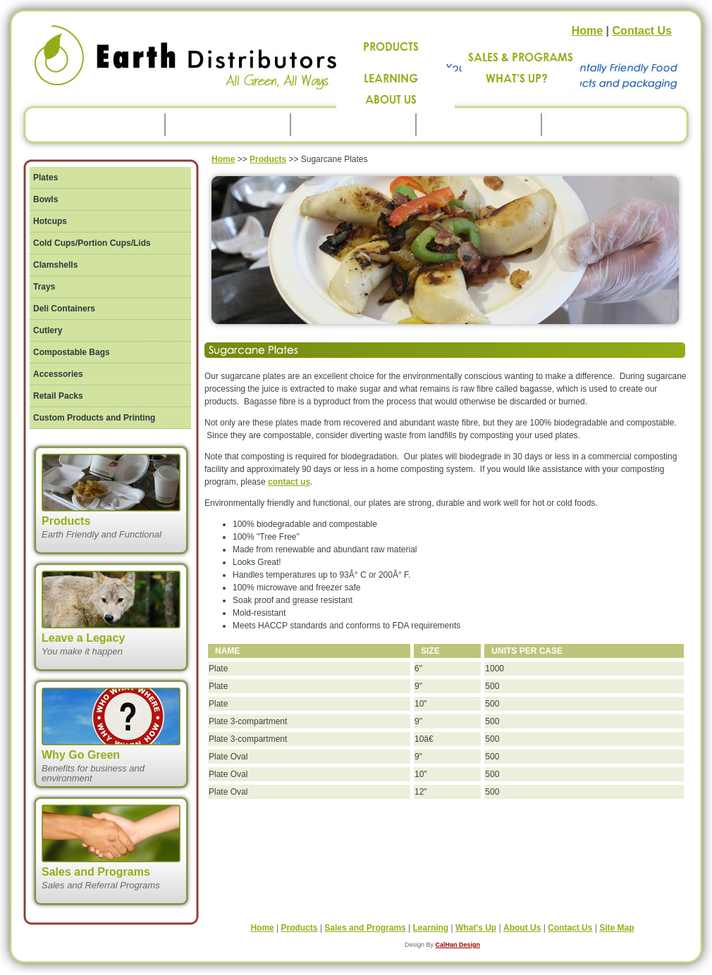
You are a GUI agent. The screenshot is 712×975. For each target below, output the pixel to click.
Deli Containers (64, 308)
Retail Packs (58, 396)
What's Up (475, 928)
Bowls (45, 199)
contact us (289, 482)
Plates (45, 177)
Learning (431, 928)
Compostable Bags (71, 352)
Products (268, 159)
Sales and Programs (364, 928)
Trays (44, 287)
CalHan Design (458, 944)
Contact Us (642, 31)
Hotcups (50, 221)
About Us (522, 928)
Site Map (616, 928)
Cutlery (47, 330)
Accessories (58, 374)
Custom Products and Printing (94, 418)
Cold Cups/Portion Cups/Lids (92, 243)
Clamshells (55, 265)
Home (587, 31)
